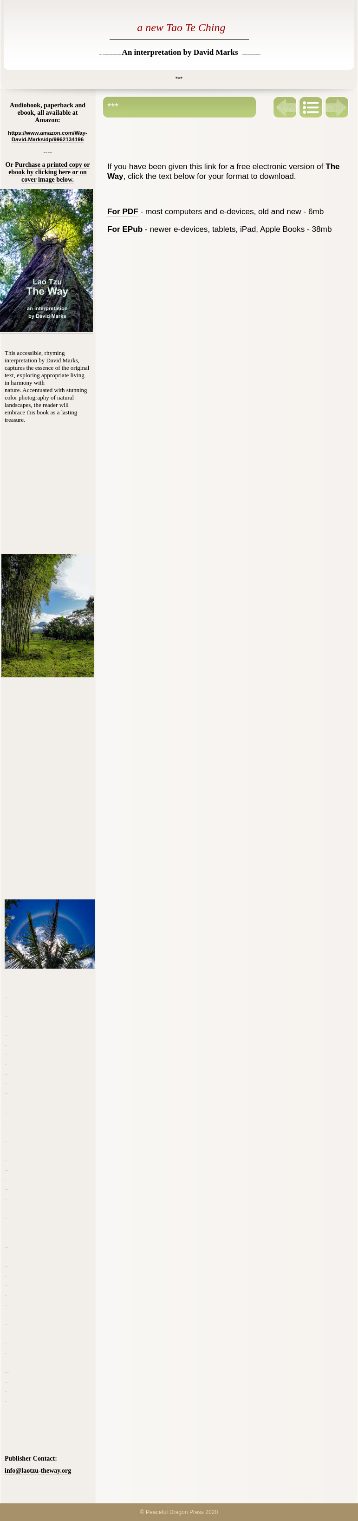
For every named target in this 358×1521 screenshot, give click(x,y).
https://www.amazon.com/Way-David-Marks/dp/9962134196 (47, 136)
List (311, 107)
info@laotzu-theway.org (38, 1470)
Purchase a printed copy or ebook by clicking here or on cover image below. (49, 172)
